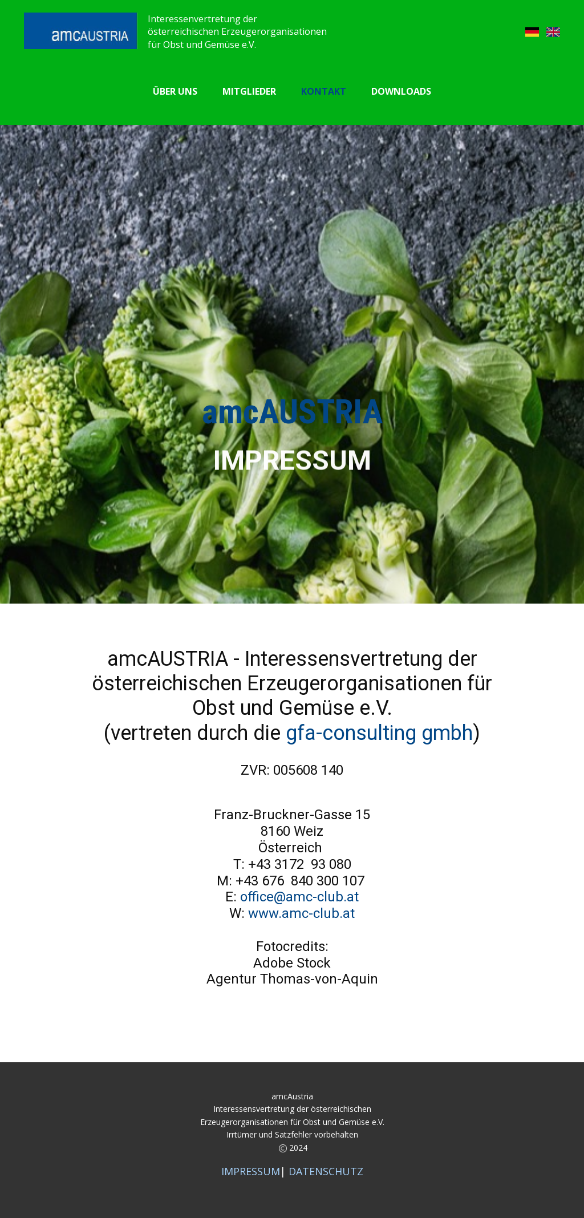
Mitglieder (249, 91)
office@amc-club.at (298, 897)
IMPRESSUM (250, 1171)
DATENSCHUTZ (326, 1171)
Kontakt (323, 91)
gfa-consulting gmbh (379, 733)
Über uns (175, 91)
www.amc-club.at (301, 913)
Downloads (401, 91)
